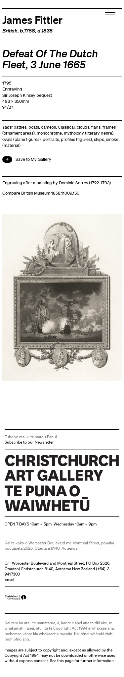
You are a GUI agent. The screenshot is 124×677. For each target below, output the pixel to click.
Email (9, 579)
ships (99, 139)
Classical (66, 127)
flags (96, 127)
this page (65, 660)
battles (20, 127)
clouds (83, 127)
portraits (51, 139)
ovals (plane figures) (21, 139)
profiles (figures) (76, 139)
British (10, 30)
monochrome (49, 133)
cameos (48, 127)
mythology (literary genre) (88, 133)
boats (33, 127)
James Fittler (32, 19)
